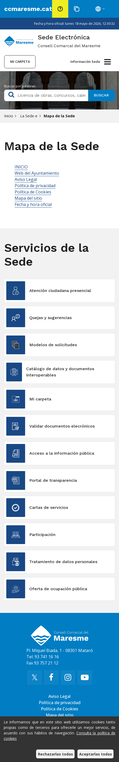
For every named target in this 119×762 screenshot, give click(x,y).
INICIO (21, 167)
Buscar (101, 95)
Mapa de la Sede (59, 115)
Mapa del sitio (28, 198)
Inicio (8, 115)
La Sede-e (28, 115)
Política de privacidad (35, 185)
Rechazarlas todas (55, 754)
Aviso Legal (26, 179)
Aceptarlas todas (95, 754)
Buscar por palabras (20, 86)
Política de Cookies (33, 192)
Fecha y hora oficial (33, 204)
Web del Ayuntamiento (37, 173)
